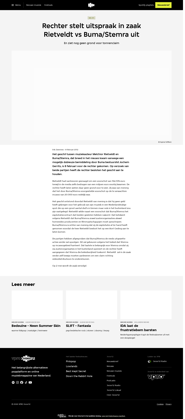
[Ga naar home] (91, 5)
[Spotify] (13, 382)
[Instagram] (17, 382)
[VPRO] (156, 377)
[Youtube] (30, 382)
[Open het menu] (16, 5)
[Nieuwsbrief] (163, 5)
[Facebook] (21, 382)
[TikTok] (26, 382)
